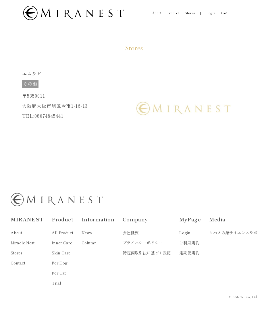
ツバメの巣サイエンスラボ (233, 232)
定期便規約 (189, 253)
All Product (62, 232)
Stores (16, 253)
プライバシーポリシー (143, 243)
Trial (56, 283)
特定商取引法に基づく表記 (147, 253)
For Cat (59, 273)
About (16, 232)
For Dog (60, 263)
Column (89, 243)
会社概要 (131, 232)
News (87, 232)
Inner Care (62, 243)
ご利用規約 (189, 243)
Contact (18, 263)
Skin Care (61, 253)
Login (184, 232)
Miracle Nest (22, 243)
